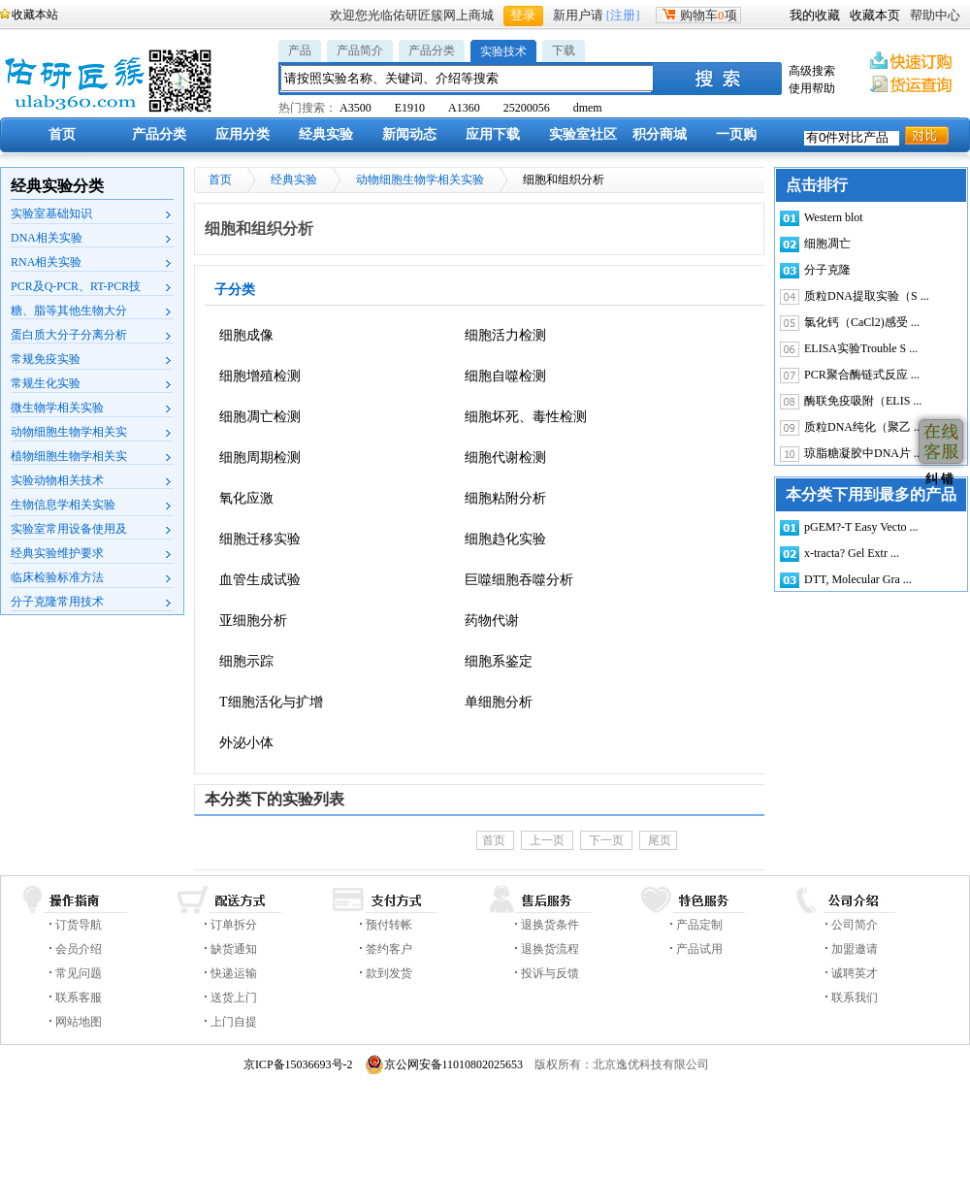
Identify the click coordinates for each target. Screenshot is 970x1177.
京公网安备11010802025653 (444, 1064)
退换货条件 (550, 925)
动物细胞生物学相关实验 (420, 179)
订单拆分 (233, 925)
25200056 (526, 107)
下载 (563, 50)
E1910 (410, 107)
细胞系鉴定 (499, 661)
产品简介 (360, 50)
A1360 (464, 107)
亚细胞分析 (253, 620)
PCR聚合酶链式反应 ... (862, 374)
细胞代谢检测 (505, 457)
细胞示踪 (246, 661)
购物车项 (698, 15)
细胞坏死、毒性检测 (526, 416)
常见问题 (78, 973)
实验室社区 (583, 134)
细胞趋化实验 (505, 539)
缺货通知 (233, 949)
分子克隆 (827, 270)
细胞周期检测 (260, 457)
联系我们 (854, 997)
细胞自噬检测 (505, 376)
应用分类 (242, 134)
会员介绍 (78, 949)
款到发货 (389, 973)
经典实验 (326, 134)
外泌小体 (246, 743)
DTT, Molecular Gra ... (858, 579)
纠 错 (938, 479)
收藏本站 (35, 14)
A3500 (356, 107)
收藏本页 (875, 15)
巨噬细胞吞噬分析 (519, 579)
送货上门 (233, 997)
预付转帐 (389, 925)
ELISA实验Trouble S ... (861, 348)
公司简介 (854, 925)
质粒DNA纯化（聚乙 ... (863, 427)
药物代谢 (492, 620)
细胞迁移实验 (260, 539)
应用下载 (493, 134)
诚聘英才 (854, 973)
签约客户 (389, 949)
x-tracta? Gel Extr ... (851, 553)
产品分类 (431, 50)
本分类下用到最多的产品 (871, 494)
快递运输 (233, 973)
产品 (299, 50)
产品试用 (699, 949)
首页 (62, 134)
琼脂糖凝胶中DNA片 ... (863, 453)
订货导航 (78, 925)
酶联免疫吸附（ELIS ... (863, 401)
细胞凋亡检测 (260, 416)
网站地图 (78, 1022)
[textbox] (467, 78)
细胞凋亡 (827, 243)
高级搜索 (812, 71)
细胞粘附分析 (505, 498)
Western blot (833, 217)
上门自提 (233, 1022)
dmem (587, 107)
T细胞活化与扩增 (271, 702)
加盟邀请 (854, 949)
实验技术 (503, 51)
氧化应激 (246, 498)
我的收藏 (815, 15)
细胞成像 (246, 335)
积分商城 (659, 134)
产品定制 (699, 925)
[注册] (623, 15)
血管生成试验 (260, 579)
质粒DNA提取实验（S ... (866, 296)
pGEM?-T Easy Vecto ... (861, 527)
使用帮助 (812, 88)
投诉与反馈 (550, 973)
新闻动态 (409, 134)
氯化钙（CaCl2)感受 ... (862, 322)
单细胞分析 (499, 702)
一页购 (736, 134)
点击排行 (817, 185)
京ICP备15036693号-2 (298, 1064)
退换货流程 (550, 949)
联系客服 (78, 997)
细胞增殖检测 (260, 376)
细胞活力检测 (505, 335)
